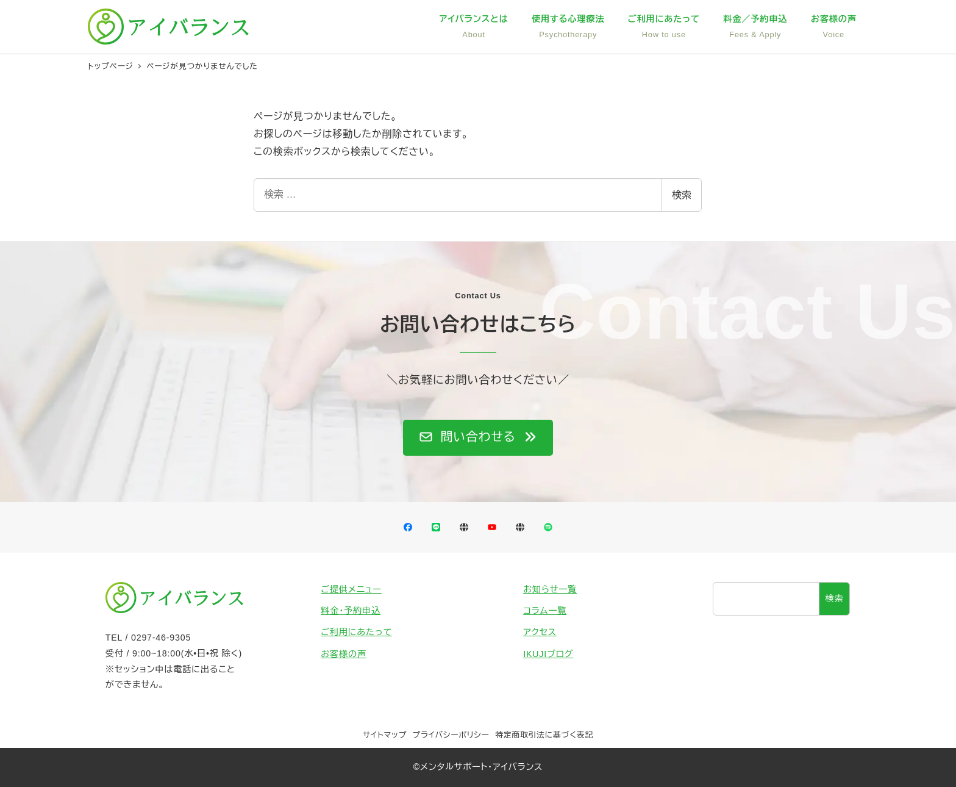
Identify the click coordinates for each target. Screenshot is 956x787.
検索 (681, 195)
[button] (478, 438)
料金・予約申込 (350, 611)
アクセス (540, 632)
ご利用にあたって (356, 632)
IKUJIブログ (548, 654)
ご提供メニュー (351, 589)
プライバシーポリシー (451, 734)
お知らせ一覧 (550, 589)
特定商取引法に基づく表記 (544, 734)
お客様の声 (343, 654)
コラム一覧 (544, 611)
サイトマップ (385, 734)
